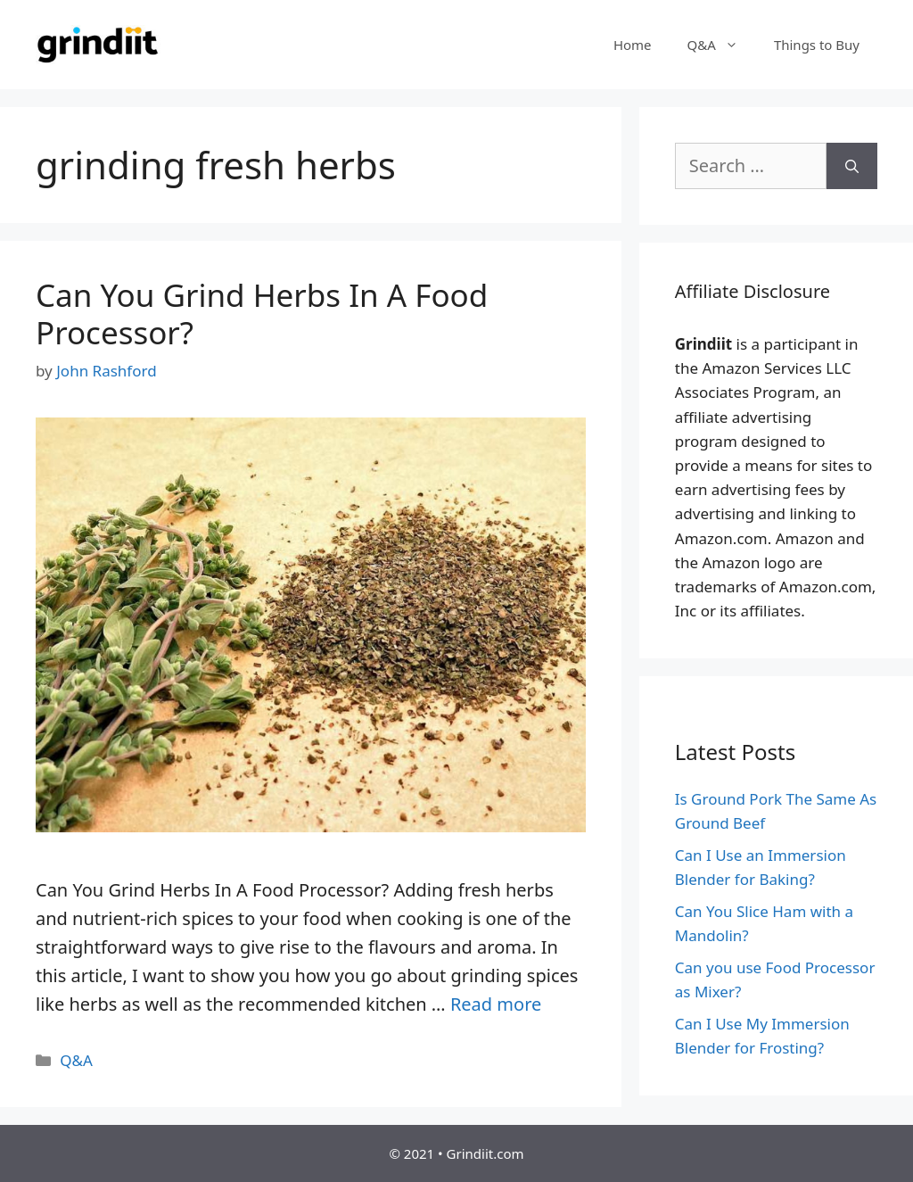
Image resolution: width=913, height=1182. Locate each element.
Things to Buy (817, 45)
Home (632, 45)
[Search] (852, 166)
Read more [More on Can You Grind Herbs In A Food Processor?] (495, 1004)
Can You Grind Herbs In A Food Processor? (262, 313)
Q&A (721, 44)
